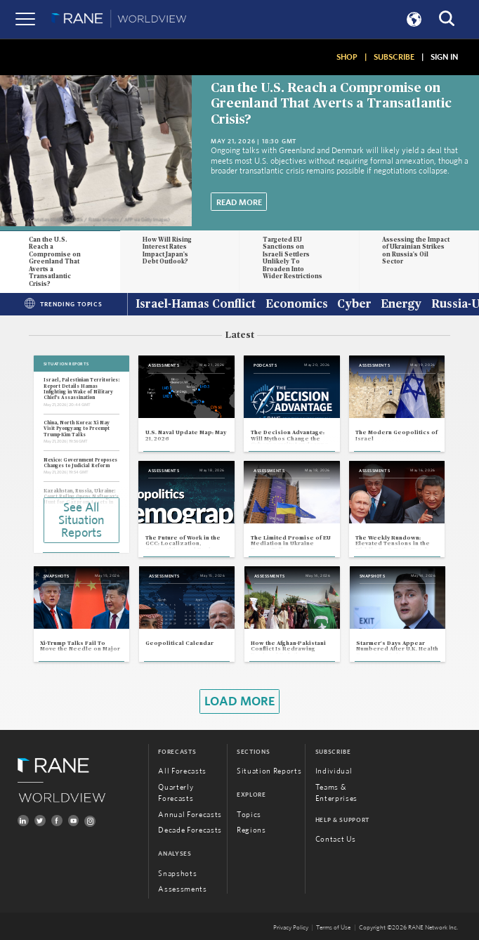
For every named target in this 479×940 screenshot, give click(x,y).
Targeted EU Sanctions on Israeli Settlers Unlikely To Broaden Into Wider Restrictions (293, 258)
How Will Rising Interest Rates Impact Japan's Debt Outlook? (167, 251)
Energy (401, 305)
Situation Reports (269, 772)
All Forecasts (182, 772)
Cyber (354, 305)
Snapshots (177, 873)
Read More (239, 202)
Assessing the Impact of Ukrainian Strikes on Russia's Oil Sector (416, 251)
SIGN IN (444, 57)
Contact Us (335, 839)
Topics (249, 814)
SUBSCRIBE (394, 57)
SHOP (346, 57)
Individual (334, 772)
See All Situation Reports (81, 521)
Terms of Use (333, 928)
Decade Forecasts (190, 830)
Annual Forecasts (190, 814)
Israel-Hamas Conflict (196, 305)
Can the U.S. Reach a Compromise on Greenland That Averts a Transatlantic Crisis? (331, 103)
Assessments (182, 890)
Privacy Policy (290, 928)
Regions (251, 831)
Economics (296, 305)
